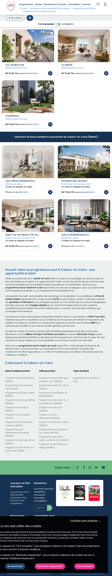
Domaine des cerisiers (74, 180)
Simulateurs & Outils (55, 4)
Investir (86, 4)
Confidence (12, 115)
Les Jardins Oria (14, 64)
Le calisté (66, 64)
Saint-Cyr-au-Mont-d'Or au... (22, 234)
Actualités (74, 4)
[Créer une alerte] (30, 18)
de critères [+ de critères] (15, 17)
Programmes (26, 4)
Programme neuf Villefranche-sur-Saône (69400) (17, 433)
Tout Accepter (85, 566)
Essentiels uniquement (50, 566)
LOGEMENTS (68, 24)
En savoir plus (15, 566)
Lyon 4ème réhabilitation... (20, 180)
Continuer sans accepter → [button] (85, 520)
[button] (105, 4)
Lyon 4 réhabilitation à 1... (75, 234)
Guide (38, 4)
